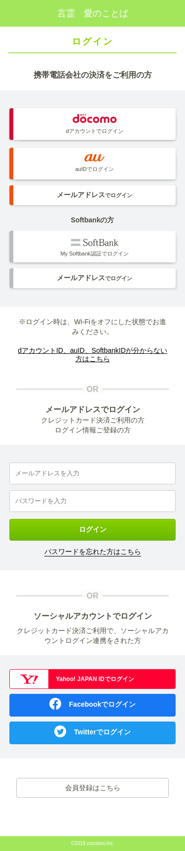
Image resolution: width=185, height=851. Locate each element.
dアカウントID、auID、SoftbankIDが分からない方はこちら (92, 354)
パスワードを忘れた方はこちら (92, 551)
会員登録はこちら (92, 788)
